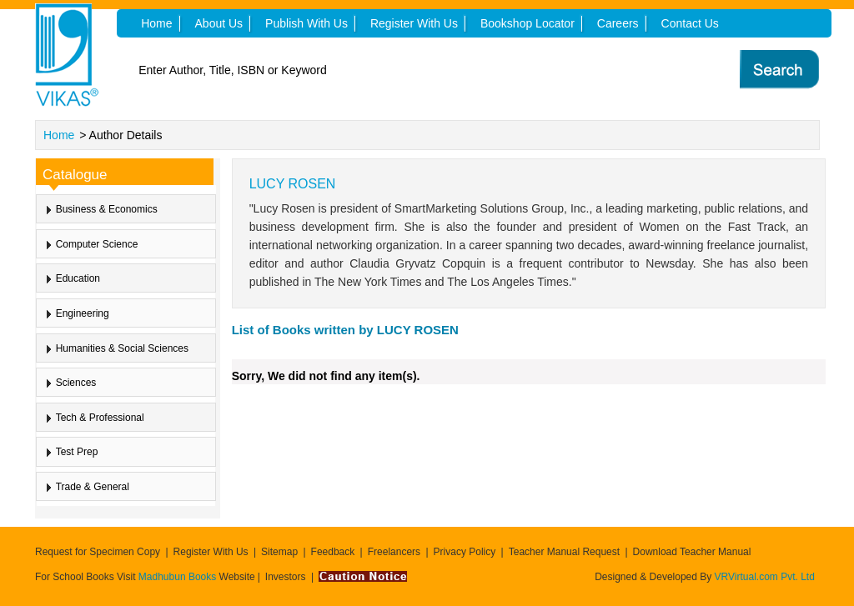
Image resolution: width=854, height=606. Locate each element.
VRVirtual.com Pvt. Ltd (765, 577)
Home (58, 135)
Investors (285, 577)
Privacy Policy (465, 552)
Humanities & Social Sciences (122, 348)
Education (78, 278)
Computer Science (97, 244)
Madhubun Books (178, 577)
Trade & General (92, 487)
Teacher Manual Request (564, 552)
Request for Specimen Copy (97, 552)
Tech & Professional (100, 417)
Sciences (76, 382)
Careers (618, 23)
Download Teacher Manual (692, 552)
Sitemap (279, 552)
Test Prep (77, 452)
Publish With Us (306, 23)
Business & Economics (107, 209)
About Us (219, 23)
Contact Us (690, 23)
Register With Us (211, 552)
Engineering (82, 313)
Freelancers (394, 552)
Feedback (333, 552)
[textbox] (394, 70)
